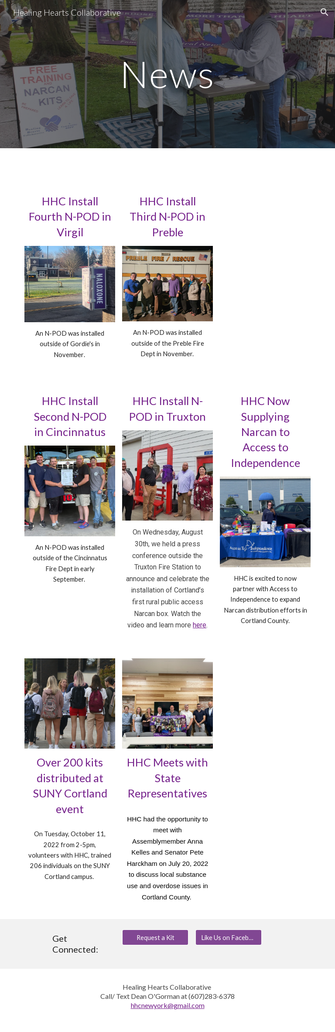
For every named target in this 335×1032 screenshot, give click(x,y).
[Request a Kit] (155, 937)
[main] (167, 74)
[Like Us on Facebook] (228, 937)
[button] (324, 12)
